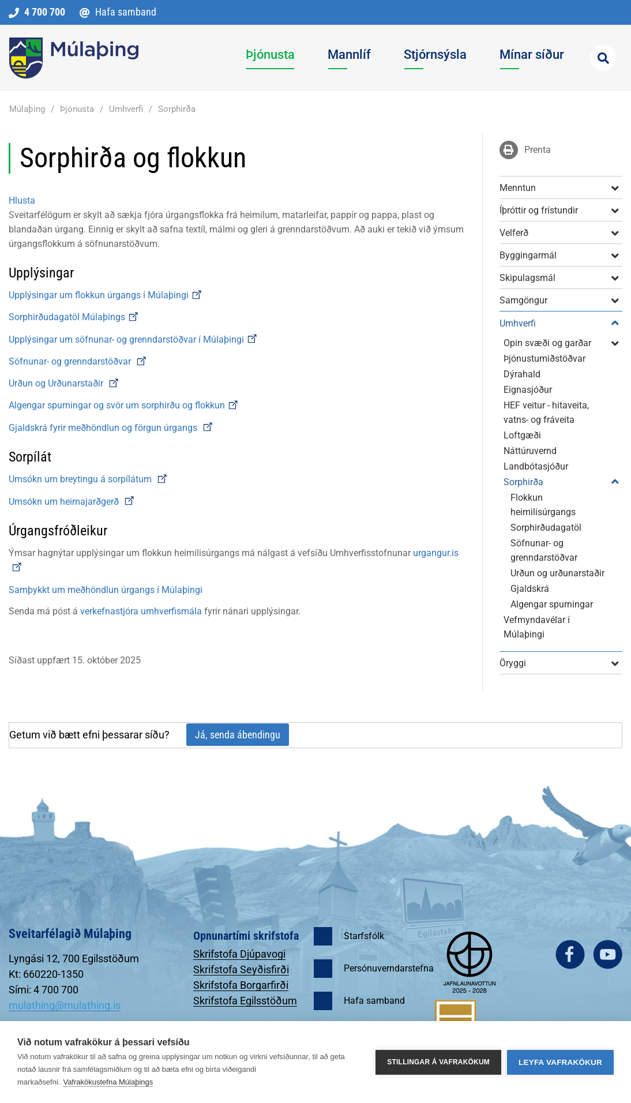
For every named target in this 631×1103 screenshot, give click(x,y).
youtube (607, 954)
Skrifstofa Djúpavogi (239, 954)
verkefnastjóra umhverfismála (141, 611)
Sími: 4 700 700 (43, 990)
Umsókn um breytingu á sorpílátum (81, 479)
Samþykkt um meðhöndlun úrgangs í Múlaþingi (105, 589)
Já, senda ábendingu (237, 735)
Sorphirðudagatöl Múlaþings (74, 317)
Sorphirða (177, 109)
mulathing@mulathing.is (65, 1005)
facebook (570, 954)
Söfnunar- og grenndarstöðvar (71, 361)
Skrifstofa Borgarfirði (240, 985)
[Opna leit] (603, 58)
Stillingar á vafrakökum (438, 1062)
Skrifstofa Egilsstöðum (245, 1001)
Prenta (537, 149)
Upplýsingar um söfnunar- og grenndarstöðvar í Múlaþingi (133, 339)
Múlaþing (27, 109)
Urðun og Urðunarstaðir (64, 383)
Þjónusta (77, 109)
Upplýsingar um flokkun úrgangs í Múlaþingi (105, 295)
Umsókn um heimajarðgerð (64, 501)
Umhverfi (126, 109)
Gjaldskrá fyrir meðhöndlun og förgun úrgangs (111, 427)
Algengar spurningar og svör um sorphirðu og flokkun (124, 405)
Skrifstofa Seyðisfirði (241, 969)
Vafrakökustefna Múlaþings (108, 1082)
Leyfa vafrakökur (560, 1062)
